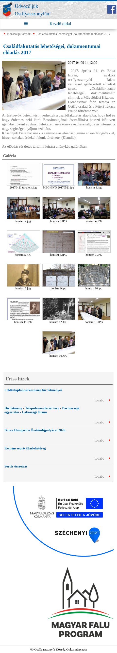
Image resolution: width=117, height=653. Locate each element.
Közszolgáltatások (19, 34)
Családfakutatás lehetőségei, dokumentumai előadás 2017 (73, 34)
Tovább (102, 400)
